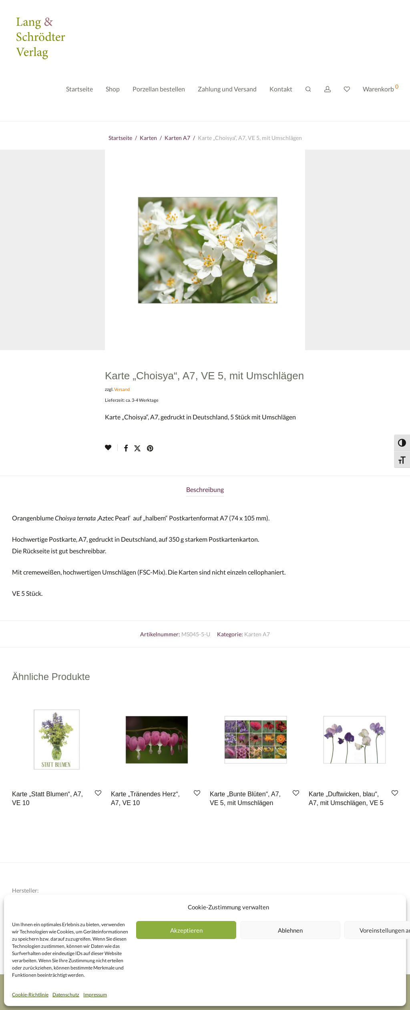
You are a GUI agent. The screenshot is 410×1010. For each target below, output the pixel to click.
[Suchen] (308, 92)
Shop (113, 91)
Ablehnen (290, 930)
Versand (122, 389)
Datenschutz (65, 995)
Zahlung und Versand (227, 91)
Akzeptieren (186, 930)
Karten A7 (177, 137)
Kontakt (280, 91)
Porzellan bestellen (159, 91)
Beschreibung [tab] (205, 489)
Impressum (95, 995)
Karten (148, 137)
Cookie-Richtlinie (30, 995)
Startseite (79, 91)
